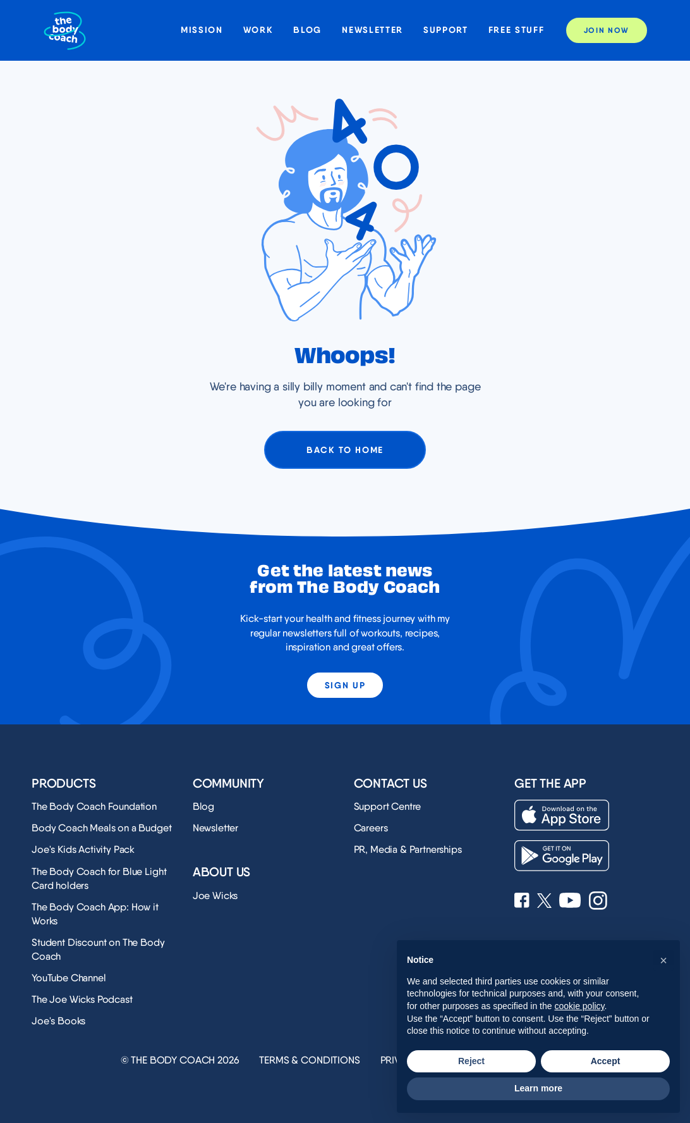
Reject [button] (471, 1061)
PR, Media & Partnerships (408, 849)
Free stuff (516, 30)
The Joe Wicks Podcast (82, 999)
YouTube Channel (69, 978)
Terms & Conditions (309, 1060)
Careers (371, 828)
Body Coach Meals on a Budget (102, 828)
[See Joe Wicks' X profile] (544, 901)
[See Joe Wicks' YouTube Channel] (570, 901)
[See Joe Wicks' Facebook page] (522, 901)
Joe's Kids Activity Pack (83, 849)
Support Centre (387, 806)
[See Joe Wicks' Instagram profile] (598, 901)
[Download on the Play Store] (561, 855)
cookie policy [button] (579, 1006)
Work (258, 30)
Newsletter (372, 30)
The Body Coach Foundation (94, 806)
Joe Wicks (215, 896)
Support (445, 30)
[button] (663, 960)
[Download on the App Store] (561, 815)
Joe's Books (58, 1021)
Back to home (345, 450)
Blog (307, 30)
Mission (202, 30)
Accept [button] (605, 1061)
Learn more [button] (538, 1088)
